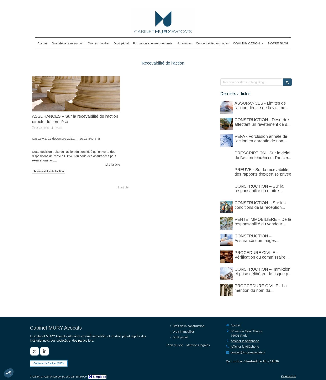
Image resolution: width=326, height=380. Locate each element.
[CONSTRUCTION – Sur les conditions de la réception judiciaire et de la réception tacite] (226, 207)
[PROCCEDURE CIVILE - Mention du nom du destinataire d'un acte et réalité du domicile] (226, 290)
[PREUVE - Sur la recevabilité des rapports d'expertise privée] (226, 173)
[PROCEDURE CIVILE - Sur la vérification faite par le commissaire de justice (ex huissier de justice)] (226, 256)
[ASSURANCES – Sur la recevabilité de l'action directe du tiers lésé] (76, 93)
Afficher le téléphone (245, 341)
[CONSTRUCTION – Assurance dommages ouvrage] (226, 240)
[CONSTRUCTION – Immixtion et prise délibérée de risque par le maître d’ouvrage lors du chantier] (226, 273)
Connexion (288, 376)
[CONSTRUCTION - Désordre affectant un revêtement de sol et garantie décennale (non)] (226, 124)
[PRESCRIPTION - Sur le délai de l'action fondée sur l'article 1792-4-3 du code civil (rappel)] (226, 157)
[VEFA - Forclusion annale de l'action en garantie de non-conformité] (226, 140)
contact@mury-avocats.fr (248, 352)
